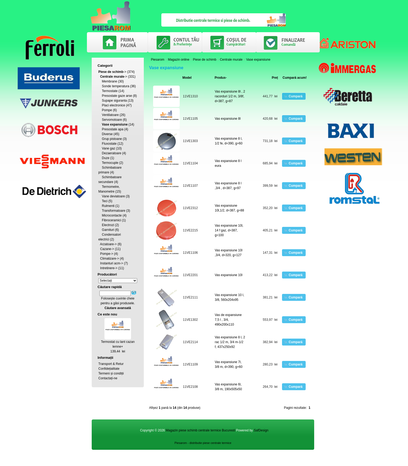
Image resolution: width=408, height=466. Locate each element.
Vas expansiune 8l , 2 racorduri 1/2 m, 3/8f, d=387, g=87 (230, 96)
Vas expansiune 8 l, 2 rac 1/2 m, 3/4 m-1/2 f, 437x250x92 (230, 342)
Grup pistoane (112, 139)
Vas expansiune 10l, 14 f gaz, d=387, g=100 (229, 230)
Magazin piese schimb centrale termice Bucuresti (200, 430)
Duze (105, 158)
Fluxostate (109, 143)
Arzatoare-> (108, 244)
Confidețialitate (108, 369)
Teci (104, 201)
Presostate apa (112, 129)
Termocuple (110, 163)
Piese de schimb (204, 59)
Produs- (220, 78)
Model (187, 78)
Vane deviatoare (113, 196)
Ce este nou (107, 314)
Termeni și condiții (111, 373)
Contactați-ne (107, 378)
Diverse (107, 134)
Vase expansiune (258, 59)
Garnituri (108, 230)
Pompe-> (106, 254)
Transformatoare (113, 211)
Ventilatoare (110, 115)
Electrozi (108, 225)
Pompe (107, 110)
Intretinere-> (108, 268)
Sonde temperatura (115, 86)
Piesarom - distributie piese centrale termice (203, 442)
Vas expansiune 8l (228, 118)
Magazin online (179, 59)
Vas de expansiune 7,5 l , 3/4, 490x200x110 (228, 319)
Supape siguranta (114, 100)
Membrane (109, 81)
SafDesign (261, 430)
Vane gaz (108, 148)
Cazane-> (107, 249)
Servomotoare (112, 120)
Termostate (109, 91)
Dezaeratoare (111, 153)
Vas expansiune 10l (228, 275)
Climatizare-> (109, 258)
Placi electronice (113, 105)
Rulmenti (108, 206)
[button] (294, 96)
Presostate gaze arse (117, 96)
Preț (275, 78)
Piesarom (158, 59)
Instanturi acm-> (111, 263)
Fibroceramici (111, 220)
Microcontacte (112, 215)
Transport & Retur (111, 364)
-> (112, 72)
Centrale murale (231, 59)
